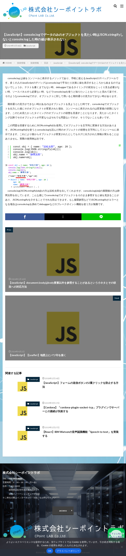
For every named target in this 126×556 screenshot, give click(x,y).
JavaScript (30, 45)
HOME (9, 63)
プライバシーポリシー (68, 551)
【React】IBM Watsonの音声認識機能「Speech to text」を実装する (80, 433)
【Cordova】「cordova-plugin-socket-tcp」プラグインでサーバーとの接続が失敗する (80, 409)
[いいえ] (121, 547)
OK (49, 551)
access (63, 510)
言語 (46, 63)
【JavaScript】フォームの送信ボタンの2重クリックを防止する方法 (80, 384)
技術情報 (21, 63)
